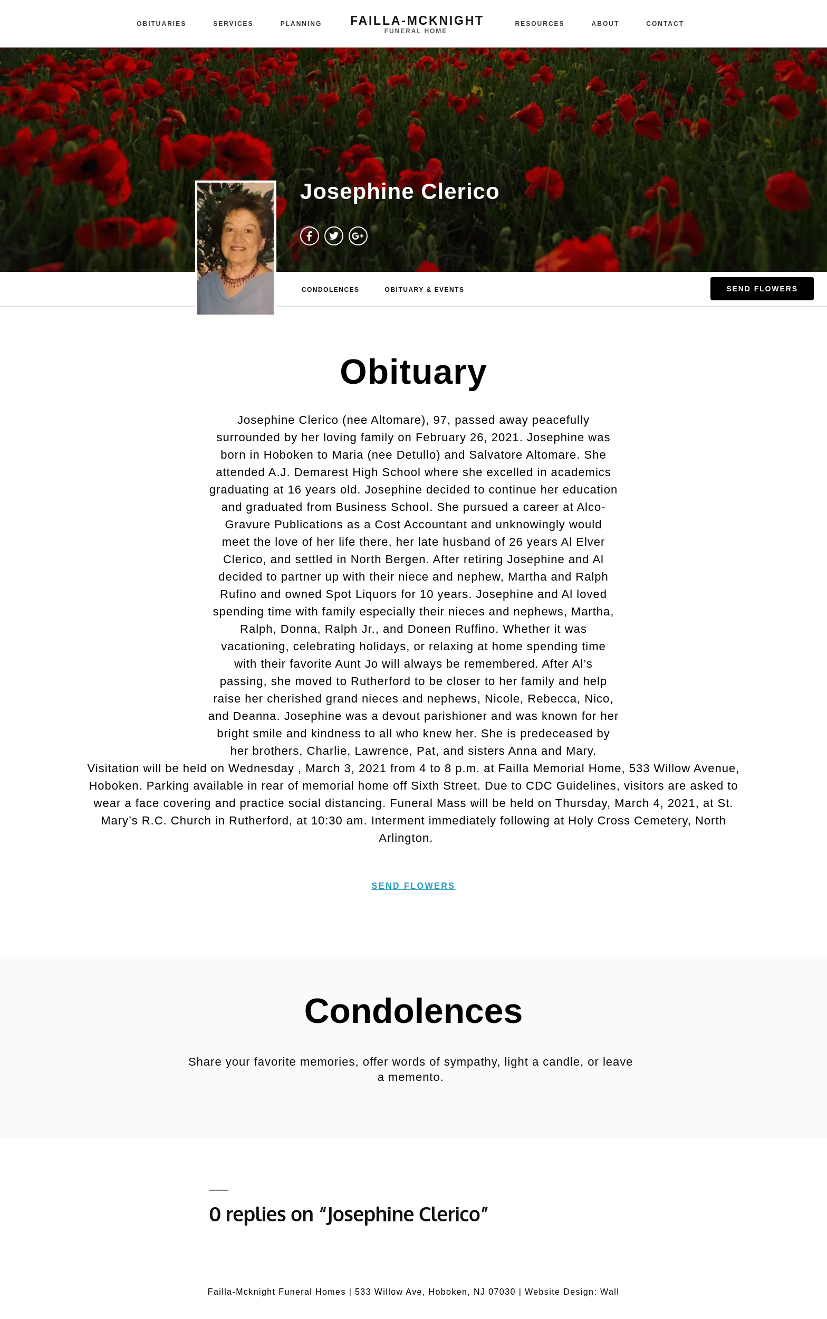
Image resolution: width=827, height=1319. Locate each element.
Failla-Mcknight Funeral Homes (277, 1291)
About (606, 23)
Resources (540, 23)
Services (233, 23)
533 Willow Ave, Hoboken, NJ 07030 (435, 1291)
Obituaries (161, 23)
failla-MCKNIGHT (417, 20)
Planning (301, 23)
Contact (665, 23)
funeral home (415, 31)
